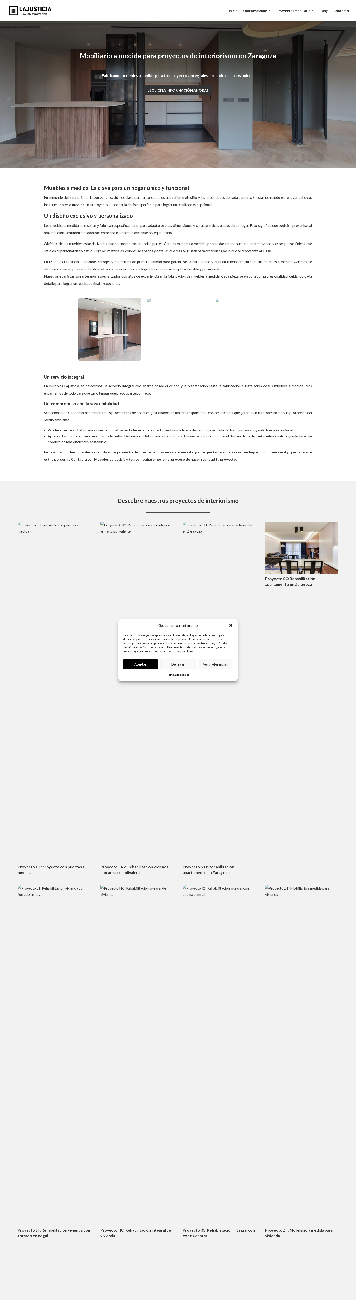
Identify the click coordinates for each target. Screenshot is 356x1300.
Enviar (298, 1057)
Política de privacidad (286, 1073)
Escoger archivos (207, 1040)
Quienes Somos (255, 11)
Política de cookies (178, 674)
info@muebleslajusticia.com (121, 995)
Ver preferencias (215, 664)
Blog (324, 11)
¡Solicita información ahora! (178, 90)
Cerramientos (246, 1140)
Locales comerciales (251, 1195)
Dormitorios (245, 1163)
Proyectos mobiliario (294, 11)
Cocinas (242, 1187)
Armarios (243, 1155)
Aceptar (140, 664)
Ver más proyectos (178, 778)
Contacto (341, 11)
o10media (165, 1251)
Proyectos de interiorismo (255, 1132)
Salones (241, 1147)
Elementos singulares (252, 1203)
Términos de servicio (200, 1079)
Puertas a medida (249, 1179)
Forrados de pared (249, 1171)
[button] (231, 625)
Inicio (233, 11)
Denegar (178, 664)
